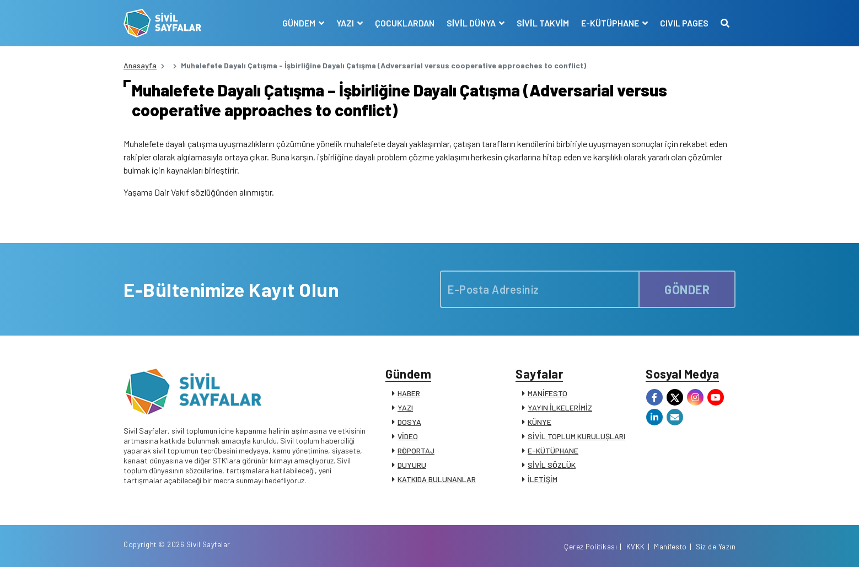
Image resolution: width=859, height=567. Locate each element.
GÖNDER (687, 289)
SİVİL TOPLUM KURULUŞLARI (576, 436)
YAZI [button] (346, 23)
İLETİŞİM (542, 479)
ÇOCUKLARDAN (404, 23)
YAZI (405, 407)
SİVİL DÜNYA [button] (472, 23)
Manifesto (670, 546)
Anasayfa (140, 65)
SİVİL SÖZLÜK (552, 464)
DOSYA (409, 421)
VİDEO (408, 436)
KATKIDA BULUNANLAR (437, 479)
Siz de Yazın (715, 546)
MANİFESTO (547, 393)
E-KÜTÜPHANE (553, 450)
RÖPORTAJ (416, 450)
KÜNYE (539, 421)
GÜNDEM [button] (299, 23)
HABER (409, 393)
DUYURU (412, 464)
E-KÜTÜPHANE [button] (611, 23)
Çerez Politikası (590, 546)
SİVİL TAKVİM (543, 23)
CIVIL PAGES (684, 23)
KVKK (635, 546)
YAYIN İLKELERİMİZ (560, 407)
